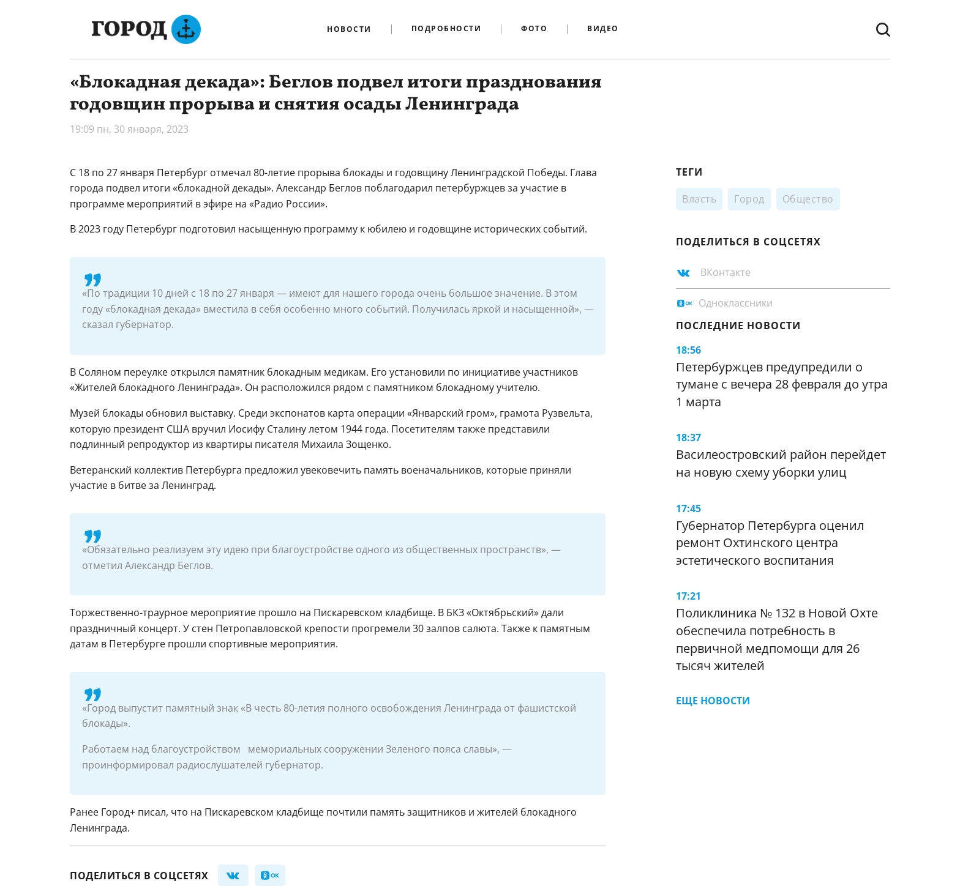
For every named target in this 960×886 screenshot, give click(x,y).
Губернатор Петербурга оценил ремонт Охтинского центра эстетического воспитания (770, 542)
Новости (349, 29)
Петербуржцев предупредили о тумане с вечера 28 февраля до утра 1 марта (782, 384)
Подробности (446, 29)
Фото (534, 29)
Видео (603, 29)
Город (749, 199)
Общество (808, 199)
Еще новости (713, 700)
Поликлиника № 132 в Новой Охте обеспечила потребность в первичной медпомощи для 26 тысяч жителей (777, 639)
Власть (699, 199)
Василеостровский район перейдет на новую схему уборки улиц (781, 463)
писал (152, 812)
